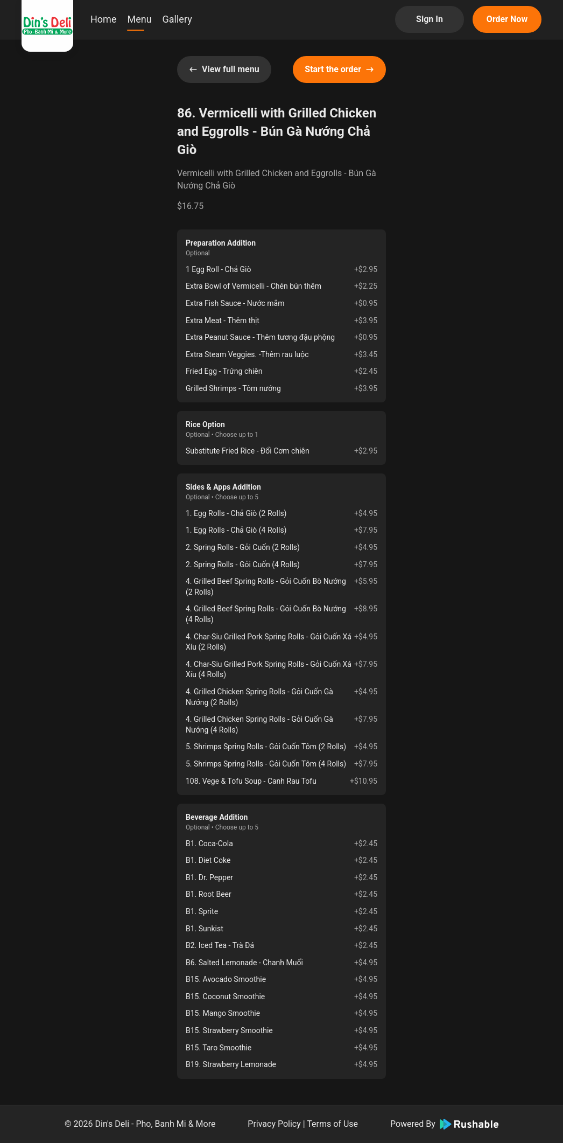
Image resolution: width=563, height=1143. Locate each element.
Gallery (177, 19)
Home (103, 19)
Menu (139, 19)
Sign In (429, 19)
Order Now (507, 19)
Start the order (339, 69)
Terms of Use (332, 1124)
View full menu (224, 69)
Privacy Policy (274, 1124)
